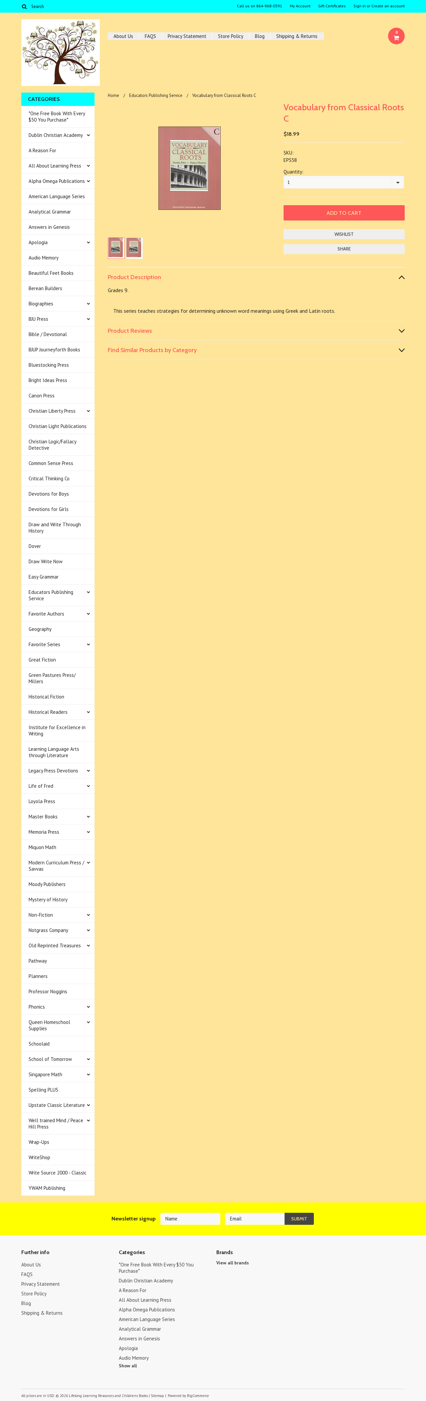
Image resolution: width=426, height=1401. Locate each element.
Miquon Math (42, 847)
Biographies (41, 303)
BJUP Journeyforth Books (54, 349)
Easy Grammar (44, 577)
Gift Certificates (332, 6)
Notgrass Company (48, 930)
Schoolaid (39, 1044)
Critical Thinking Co (49, 478)
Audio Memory (44, 257)
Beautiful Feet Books (51, 273)
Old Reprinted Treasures (55, 945)
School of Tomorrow (50, 1059)
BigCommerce (198, 1395)
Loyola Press (42, 801)
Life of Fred (41, 786)
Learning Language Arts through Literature (54, 752)
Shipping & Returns (297, 36)
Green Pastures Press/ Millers (52, 678)
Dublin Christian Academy (56, 135)
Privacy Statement (187, 36)
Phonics (37, 1007)
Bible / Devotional (48, 334)
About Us (123, 36)
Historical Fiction (46, 697)
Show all (128, 1366)
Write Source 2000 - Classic (58, 1172)
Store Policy (230, 36)
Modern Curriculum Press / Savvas (56, 865)
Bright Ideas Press (48, 380)
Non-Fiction (41, 915)
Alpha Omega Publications (57, 181)
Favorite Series (44, 644)
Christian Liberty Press (52, 411)
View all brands (232, 1263)
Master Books (43, 816)
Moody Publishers (47, 884)
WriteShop (39, 1157)
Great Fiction (42, 660)
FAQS (150, 36)
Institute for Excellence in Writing (57, 730)
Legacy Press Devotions (53, 770)
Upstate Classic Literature (57, 1105)
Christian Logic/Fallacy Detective (53, 444)
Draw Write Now (46, 561)
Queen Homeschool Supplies (49, 1025)
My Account (300, 6)
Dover (35, 546)
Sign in (359, 6)
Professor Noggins (48, 991)
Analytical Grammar (50, 212)
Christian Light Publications (58, 426)
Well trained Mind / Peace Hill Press (56, 1123)
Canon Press (42, 395)
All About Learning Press (55, 166)
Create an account (388, 6)
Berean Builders (45, 288)
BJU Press (38, 319)
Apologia (38, 242)
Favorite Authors (46, 614)
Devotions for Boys (49, 494)
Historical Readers (48, 712)
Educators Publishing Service (51, 595)
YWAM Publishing (47, 1188)
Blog (260, 36)
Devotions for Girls (49, 509)
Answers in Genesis (49, 227)
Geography (40, 629)
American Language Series (57, 196)
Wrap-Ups (39, 1142)
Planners (38, 976)
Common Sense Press (51, 463)
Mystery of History (48, 899)
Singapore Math (45, 1074)
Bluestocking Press (49, 365)
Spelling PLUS (43, 1090)
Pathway (38, 961)
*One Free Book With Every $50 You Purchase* (57, 116)
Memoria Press (44, 832)
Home (113, 95)
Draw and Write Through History (55, 527)
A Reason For (42, 150)
